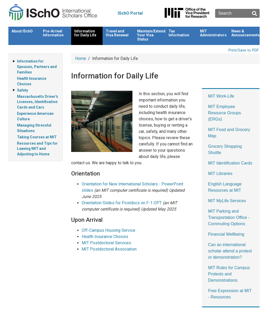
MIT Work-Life (221, 96)
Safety (22, 90)
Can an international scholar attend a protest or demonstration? (230, 250)
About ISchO (22, 31)
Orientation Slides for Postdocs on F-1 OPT (122, 202)
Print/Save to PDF (243, 50)
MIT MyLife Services (227, 201)
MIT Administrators (213, 33)
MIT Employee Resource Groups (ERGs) (224, 112)
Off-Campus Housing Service (108, 230)
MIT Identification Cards (230, 163)
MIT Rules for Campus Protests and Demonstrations (229, 273)
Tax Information (179, 33)
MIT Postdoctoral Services (106, 242)
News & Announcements (245, 33)
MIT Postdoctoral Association (109, 249)
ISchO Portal (130, 13)
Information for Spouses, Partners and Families (37, 66)
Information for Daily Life (85, 33)
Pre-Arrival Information (53, 33)
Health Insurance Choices (105, 236)
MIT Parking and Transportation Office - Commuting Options (228, 217)
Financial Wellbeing (226, 234)
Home (80, 58)
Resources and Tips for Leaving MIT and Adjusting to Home (37, 148)
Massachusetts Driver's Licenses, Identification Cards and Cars (37, 102)
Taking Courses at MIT (37, 137)
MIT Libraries (220, 173)
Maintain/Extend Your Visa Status (151, 35)
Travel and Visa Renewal (117, 33)
